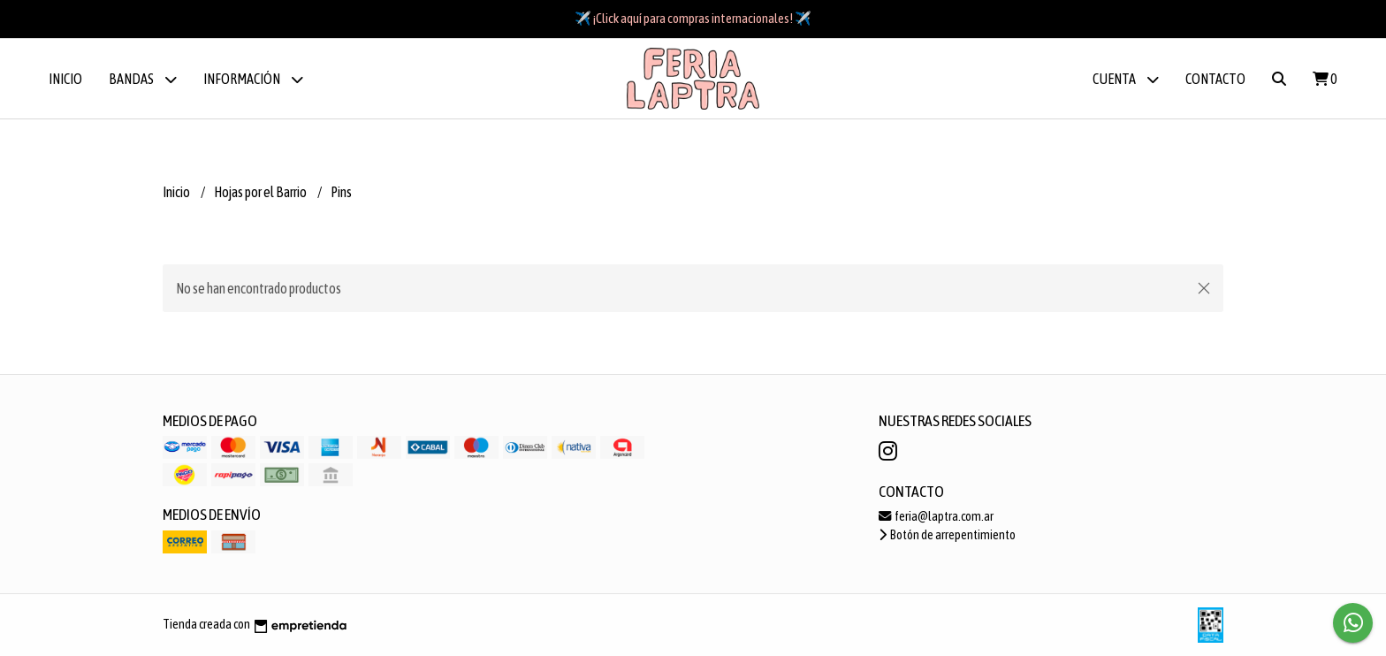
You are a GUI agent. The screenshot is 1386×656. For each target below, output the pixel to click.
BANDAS (143, 79)
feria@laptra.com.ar (936, 516)
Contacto (1215, 79)
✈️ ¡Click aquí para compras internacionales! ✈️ (693, 18)
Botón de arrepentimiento (947, 535)
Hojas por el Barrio (261, 192)
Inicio (65, 79)
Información (253, 79)
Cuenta (1126, 79)
